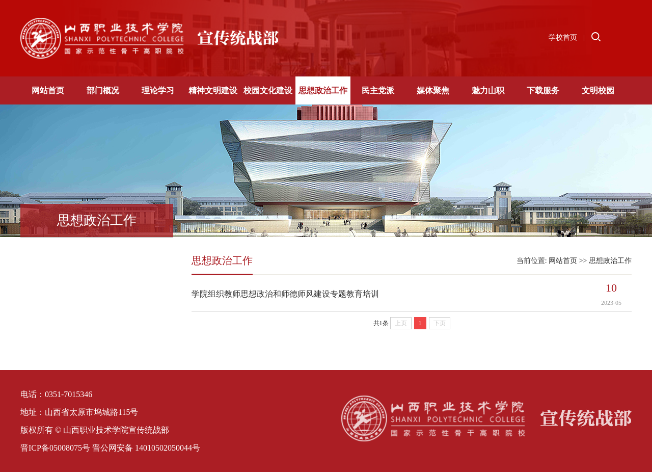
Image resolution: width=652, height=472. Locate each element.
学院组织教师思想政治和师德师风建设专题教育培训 (285, 294)
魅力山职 (488, 90)
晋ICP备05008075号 (55, 447)
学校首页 (563, 37)
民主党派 (378, 90)
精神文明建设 (212, 90)
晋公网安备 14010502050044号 (146, 447)
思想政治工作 (322, 90)
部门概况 (103, 90)
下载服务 (543, 90)
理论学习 (158, 90)
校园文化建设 (267, 90)
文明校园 (598, 90)
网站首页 (48, 90)
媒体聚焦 (433, 90)
